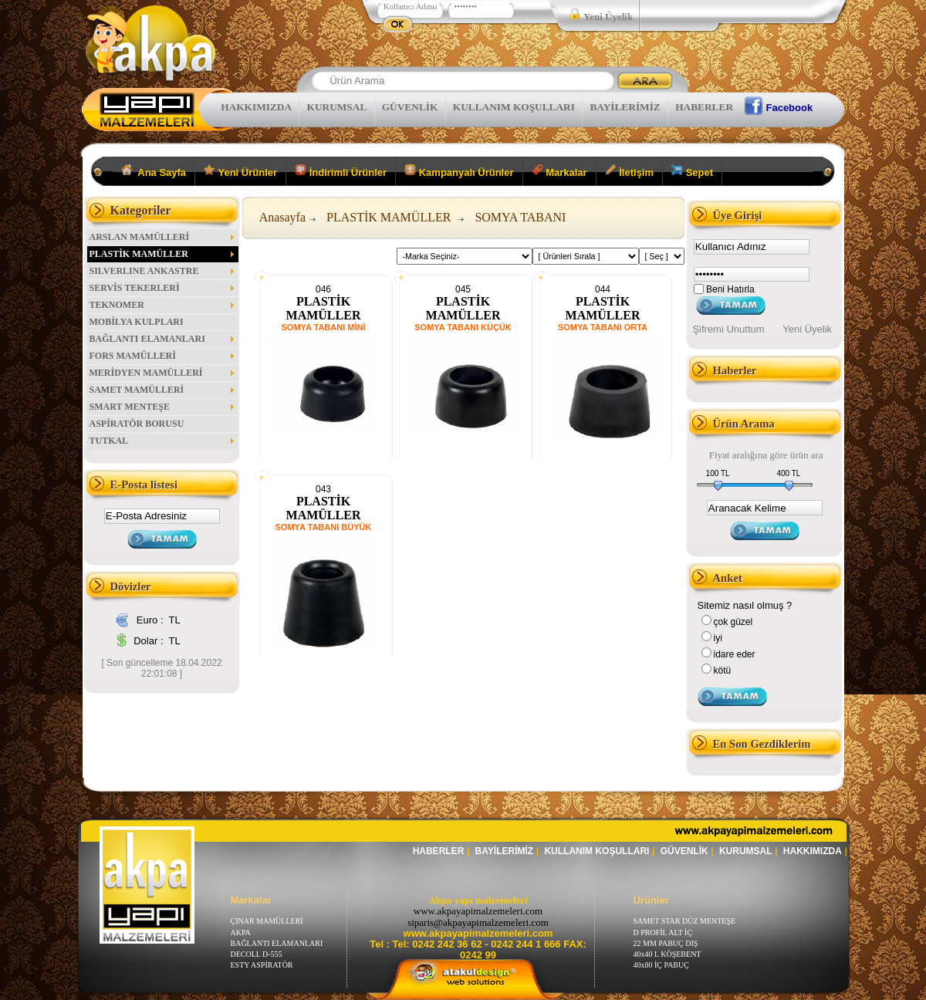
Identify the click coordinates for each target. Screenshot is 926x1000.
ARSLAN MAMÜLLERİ (163, 236)
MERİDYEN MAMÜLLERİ (163, 372)
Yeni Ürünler (240, 171)
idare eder (734, 654)
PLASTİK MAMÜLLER (163, 253)
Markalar (559, 171)
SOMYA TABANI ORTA (602, 327)
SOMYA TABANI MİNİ (324, 327)
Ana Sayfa (154, 171)
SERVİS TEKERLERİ (163, 287)
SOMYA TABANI (520, 217)
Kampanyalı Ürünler (458, 171)
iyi (718, 638)
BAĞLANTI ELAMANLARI (163, 338)
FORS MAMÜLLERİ (163, 355)
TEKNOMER (163, 304)
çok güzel (733, 622)
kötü (723, 670)
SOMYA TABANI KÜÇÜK (463, 327)
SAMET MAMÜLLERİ (163, 389)
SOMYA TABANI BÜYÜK (323, 527)
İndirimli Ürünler (341, 171)
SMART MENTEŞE (163, 406)
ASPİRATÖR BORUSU (137, 423)
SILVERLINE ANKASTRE (163, 270)
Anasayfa (282, 217)
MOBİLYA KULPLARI (137, 321)
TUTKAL (163, 440)
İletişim (629, 171)
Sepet (692, 171)
